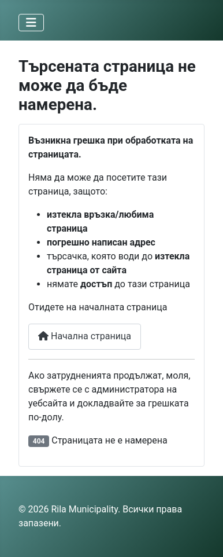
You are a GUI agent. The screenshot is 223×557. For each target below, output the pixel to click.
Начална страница (84, 336)
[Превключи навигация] (31, 22)
